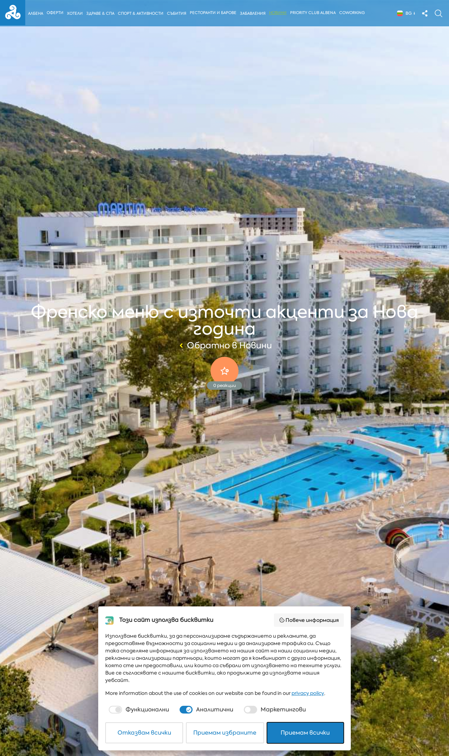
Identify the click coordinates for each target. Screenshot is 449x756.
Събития (177, 13)
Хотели (75, 13)
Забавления (254, 13)
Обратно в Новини (224, 345)
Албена (35, 13)
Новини (279, 12)
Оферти (55, 12)
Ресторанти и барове (214, 12)
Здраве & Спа (101, 13)
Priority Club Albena (314, 12)
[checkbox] (138, 709)
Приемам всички (305, 732)
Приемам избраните (224, 732)
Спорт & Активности (141, 13)
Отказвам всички (144, 732)
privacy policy (307, 693)
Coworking (353, 12)
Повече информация (309, 620)
